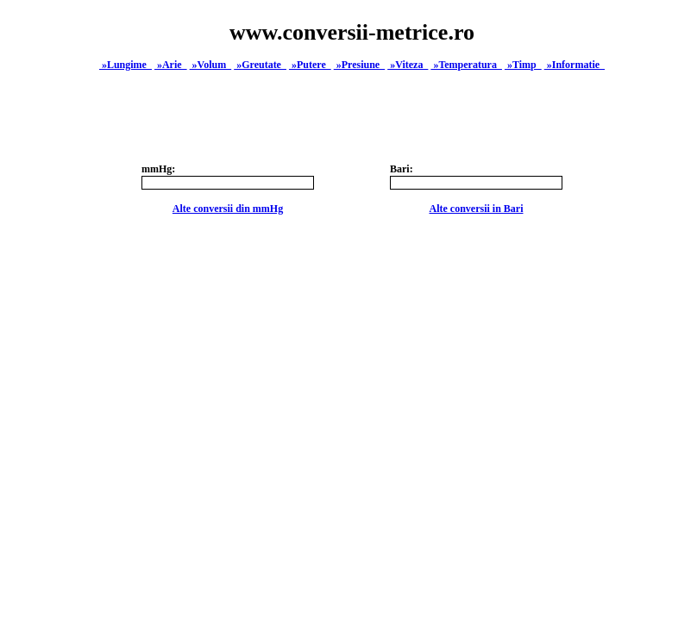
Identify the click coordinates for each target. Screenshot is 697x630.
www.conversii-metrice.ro (351, 32)
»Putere (310, 65)
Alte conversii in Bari (477, 209)
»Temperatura (466, 65)
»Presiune (359, 65)
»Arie (170, 65)
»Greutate (260, 65)
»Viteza (407, 65)
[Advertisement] (352, 463)
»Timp (523, 65)
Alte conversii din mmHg (228, 209)
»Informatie (574, 65)
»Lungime (125, 65)
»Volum (211, 65)
